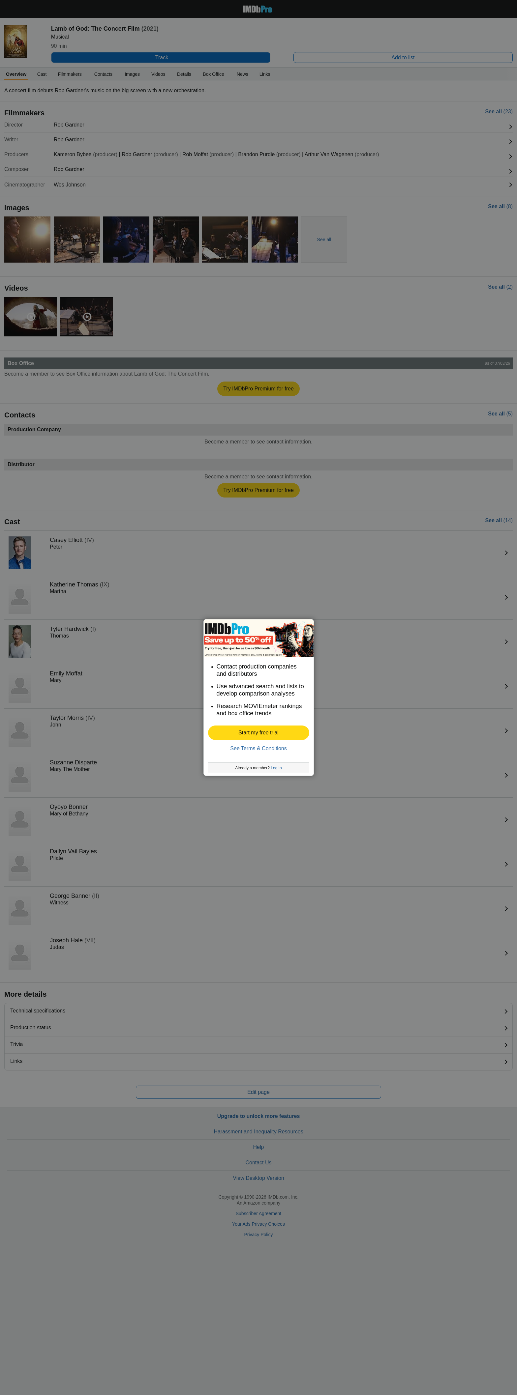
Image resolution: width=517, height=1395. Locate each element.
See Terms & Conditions (258, 748)
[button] (258, 733)
